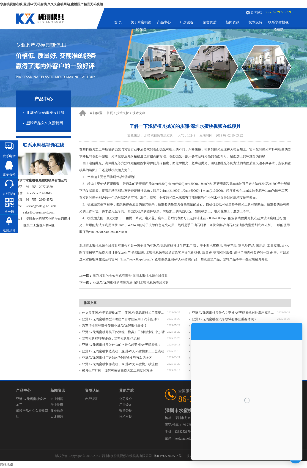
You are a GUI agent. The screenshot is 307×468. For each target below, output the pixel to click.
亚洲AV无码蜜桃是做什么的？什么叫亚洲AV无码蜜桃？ (121, 345)
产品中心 (164, 22)
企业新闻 (56, 399)
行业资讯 (56, 405)
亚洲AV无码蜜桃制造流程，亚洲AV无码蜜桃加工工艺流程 (123, 351)
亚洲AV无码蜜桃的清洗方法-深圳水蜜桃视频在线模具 (131, 282)
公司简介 (125, 399)
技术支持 (255, 22)
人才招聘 (56, 417)
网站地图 (6, 464)
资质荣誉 (125, 411)
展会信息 (56, 411)
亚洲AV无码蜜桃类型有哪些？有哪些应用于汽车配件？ (121, 319)
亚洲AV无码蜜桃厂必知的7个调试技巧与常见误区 (117, 357)
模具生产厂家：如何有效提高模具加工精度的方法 (117, 370)
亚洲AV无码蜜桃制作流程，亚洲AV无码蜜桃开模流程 (120, 364)
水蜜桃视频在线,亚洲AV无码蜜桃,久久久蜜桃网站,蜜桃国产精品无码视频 (51, 4)
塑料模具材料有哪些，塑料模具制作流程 (111, 338)
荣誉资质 (210, 22)
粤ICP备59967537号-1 (169, 456)
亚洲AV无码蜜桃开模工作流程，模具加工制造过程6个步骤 (123, 332)
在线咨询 (9, 194)
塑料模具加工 (92, 149)
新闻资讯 (232, 22)
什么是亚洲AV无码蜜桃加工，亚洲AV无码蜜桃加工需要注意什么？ (124, 313)
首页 (110, 113)
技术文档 (138, 113)
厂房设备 (187, 22)
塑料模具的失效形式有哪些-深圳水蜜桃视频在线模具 (130, 275)
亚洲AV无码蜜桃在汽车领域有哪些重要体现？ (224, 319)
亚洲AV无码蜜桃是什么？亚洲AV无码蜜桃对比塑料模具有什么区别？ (234, 313)
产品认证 (91, 399)
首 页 (118, 22)
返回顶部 (9, 230)
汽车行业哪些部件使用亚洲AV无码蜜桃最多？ (114, 325)
